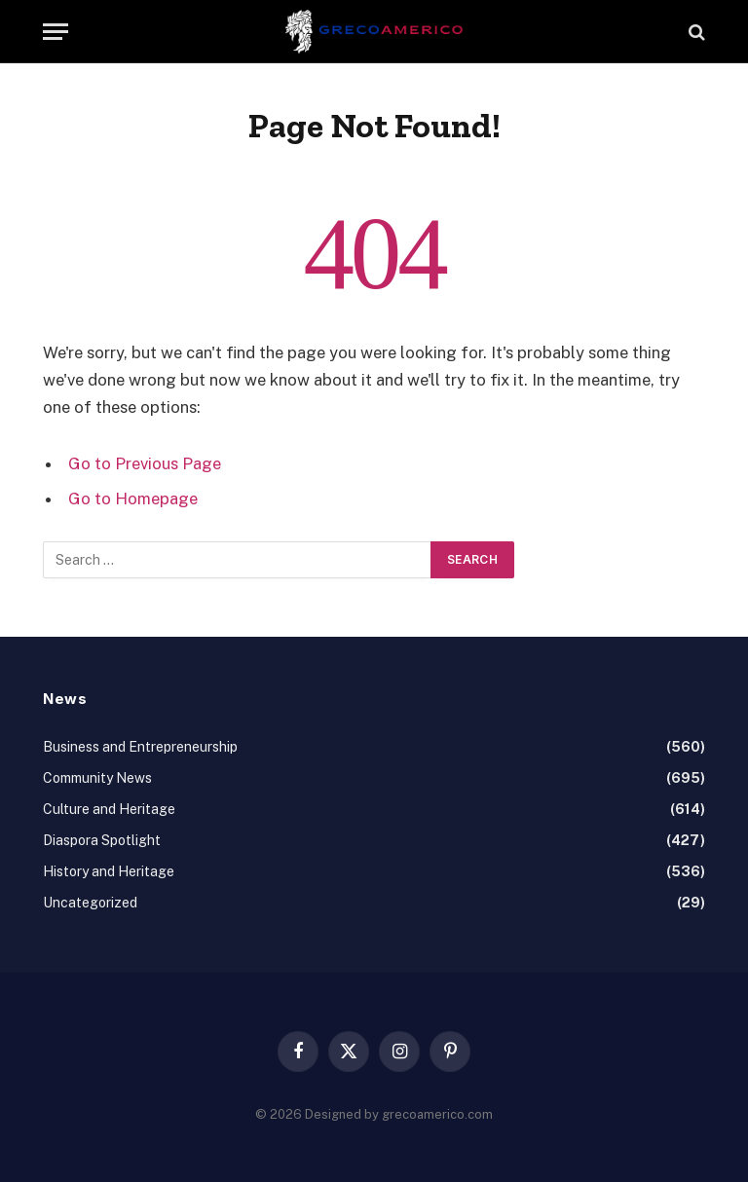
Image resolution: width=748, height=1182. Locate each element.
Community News (97, 778)
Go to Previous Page (144, 463)
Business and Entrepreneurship (140, 747)
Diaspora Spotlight (102, 840)
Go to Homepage (133, 498)
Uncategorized (90, 902)
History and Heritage (108, 871)
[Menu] (55, 32)
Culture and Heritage (109, 809)
